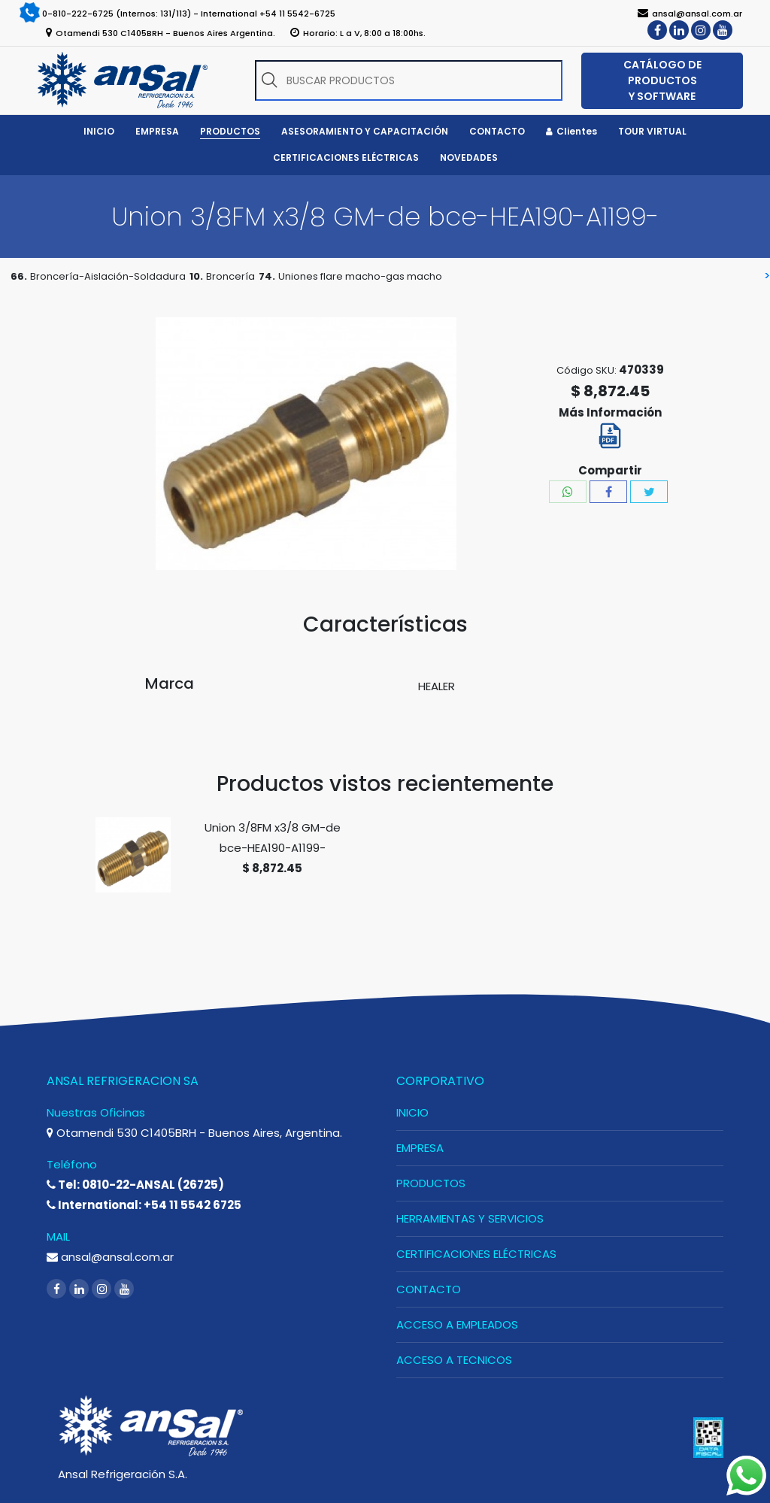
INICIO (412, 1112)
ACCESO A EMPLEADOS (457, 1324)
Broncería (230, 276)
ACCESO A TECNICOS (454, 1360)
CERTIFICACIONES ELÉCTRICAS (476, 1254)
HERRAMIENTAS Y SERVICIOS (470, 1218)
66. (19, 276)
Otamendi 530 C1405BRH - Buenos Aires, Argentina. (194, 1133)
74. (267, 276)
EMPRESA (420, 1148)
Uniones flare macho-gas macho (360, 276)
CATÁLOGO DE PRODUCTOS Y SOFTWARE (662, 80)
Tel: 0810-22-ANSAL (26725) (135, 1184)
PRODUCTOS (430, 1183)
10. (196, 276)
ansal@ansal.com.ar (110, 1257)
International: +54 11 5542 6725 (144, 1205)
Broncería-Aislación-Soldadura (108, 276)
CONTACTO (428, 1289)
